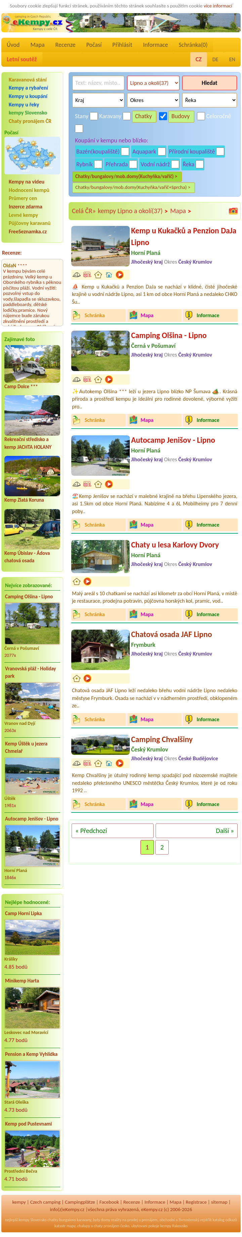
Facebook (109, 1202)
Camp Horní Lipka (23, 913)
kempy (19, 1202)
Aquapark (144, 151)
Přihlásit (122, 44)
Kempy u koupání (28, 96)
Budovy (180, 116)
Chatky (143, 116)
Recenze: (12, 252)
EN (232, 59)
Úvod (13, 44)
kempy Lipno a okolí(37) (133, 211)
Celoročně (218, 116)
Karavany (110, 116)
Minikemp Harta (22, 981)
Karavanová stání (28, 79)
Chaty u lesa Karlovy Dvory (175, 544)
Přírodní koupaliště (192, 151)
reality (116, 1219)
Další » (225, 831)
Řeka (188, 164)
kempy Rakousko (174, 1226)
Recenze (65, 44)
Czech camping (45, 1202)
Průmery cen (23, 198)
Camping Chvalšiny (162, 739)
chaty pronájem (106, 1226)
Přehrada (117, 164)
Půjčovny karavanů (29, 223)
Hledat (209, 83)
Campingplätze (80, 1202)
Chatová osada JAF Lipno (171, 634)
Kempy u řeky (24, 104)
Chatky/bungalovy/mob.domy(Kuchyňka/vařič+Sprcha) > (133, 187)
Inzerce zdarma (25, 206)
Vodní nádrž (155, 164)
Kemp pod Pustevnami (28, 1124)
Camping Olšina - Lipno (29, 597)
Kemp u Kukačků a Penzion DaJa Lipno (183, 236)
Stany (81, 116)
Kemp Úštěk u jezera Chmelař (26, 748)
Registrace (196, 1202)
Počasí (94, 44)
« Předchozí (91, 831)
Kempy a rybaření (28, 88)
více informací (218, 6)
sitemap (219, 1202)
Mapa (37, 44)
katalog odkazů (224, 1219)
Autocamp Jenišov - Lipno (31, 819)
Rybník (84, 164)
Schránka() (193, 44)
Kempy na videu (26, 181)
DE (215, 59)
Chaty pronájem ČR (30, 121)
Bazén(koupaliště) (98, 151)
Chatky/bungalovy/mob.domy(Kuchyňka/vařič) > (126, 176)
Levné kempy (23, 215)
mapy (71, 1226)
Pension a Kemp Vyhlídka (31, 1054)
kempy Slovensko (28, 112)
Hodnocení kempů (29, 190)
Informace (155, 44)
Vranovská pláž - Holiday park (30, 672)
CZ (199, 59)
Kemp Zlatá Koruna (24, 500)
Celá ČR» (84, 211)
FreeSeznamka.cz (28, 231)
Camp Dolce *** (21, 386)
